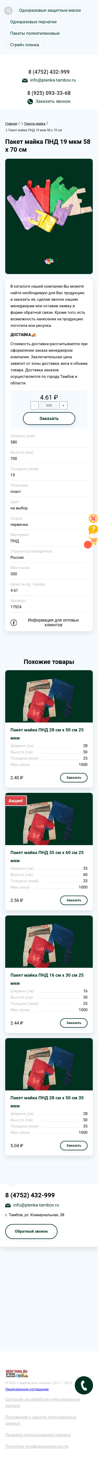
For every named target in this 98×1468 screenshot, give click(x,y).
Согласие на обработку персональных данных (42, 1402)
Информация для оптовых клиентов (53, 622)
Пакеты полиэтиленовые (35, 33)
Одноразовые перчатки (33, 21)
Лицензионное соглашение (27, 1389)
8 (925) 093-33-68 (49, 93)
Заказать (49, 418)
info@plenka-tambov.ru (53, 80)
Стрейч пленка (24, 44)
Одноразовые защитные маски (50, 10)
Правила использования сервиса (38, 1434)
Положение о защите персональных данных (40, 1420)
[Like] (93, 521)
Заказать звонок (53, 101)
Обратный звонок (31, 1231)
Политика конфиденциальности (36, 1446)
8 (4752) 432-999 (49, 72)
